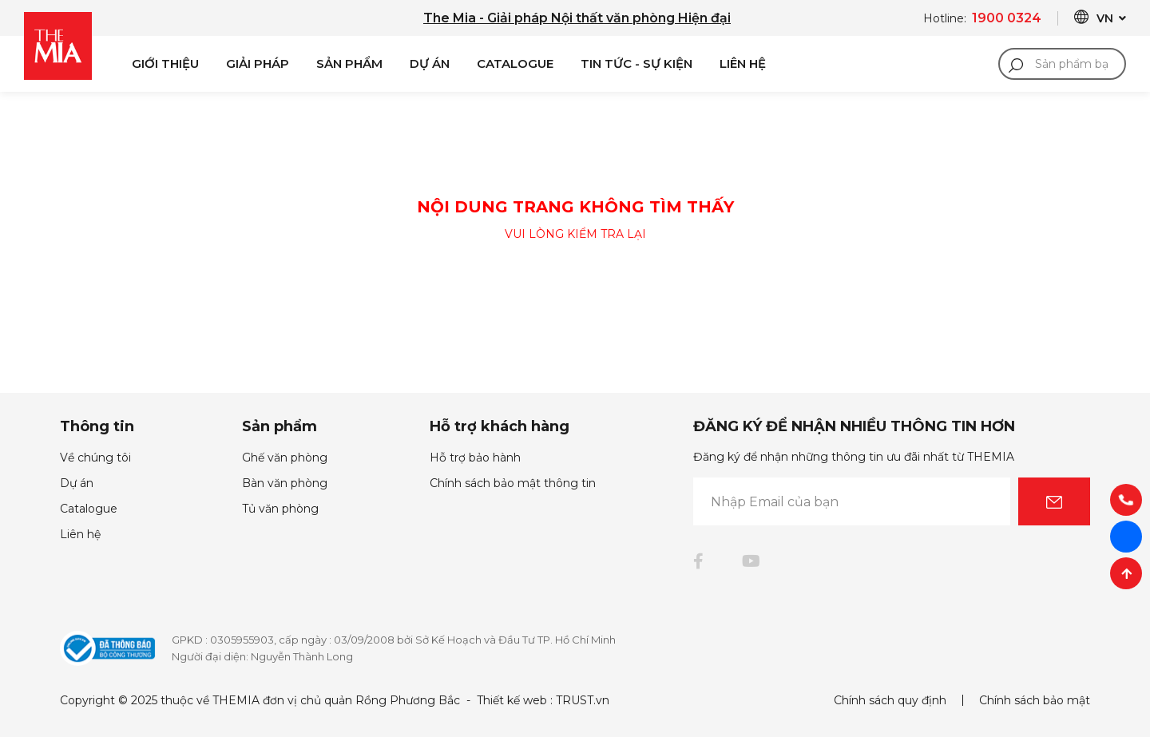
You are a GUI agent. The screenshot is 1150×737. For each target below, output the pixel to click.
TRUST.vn (582, 700)
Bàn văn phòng (284, 483)
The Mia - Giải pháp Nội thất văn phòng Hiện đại (577, 18)
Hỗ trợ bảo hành (475, 457)
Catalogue (515, 63)
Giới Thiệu (165, 63)
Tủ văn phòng (280, 508)
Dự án (430, 63)
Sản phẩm (349, 63)
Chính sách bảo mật (1034, 700)
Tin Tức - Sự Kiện (636, 63)
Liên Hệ (743, 63)
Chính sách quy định (890, 700)
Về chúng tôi (95, 457)
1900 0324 (1006, 18)
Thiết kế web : (515, 700)
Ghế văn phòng (284, 457)
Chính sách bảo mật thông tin (513, 483)
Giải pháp (257, 63)
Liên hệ (80, 534)
